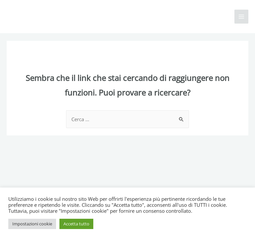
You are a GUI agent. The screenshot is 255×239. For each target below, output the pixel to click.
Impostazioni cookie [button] (32, 224)
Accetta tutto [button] (76, 224)
